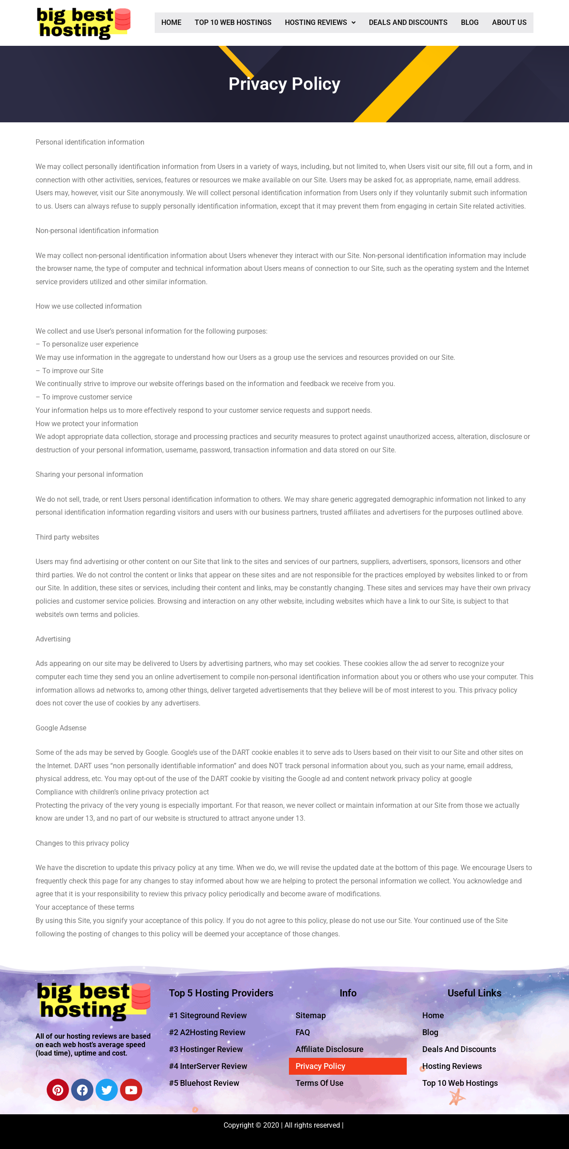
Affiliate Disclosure (330, 1049)
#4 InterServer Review (208, 1066)
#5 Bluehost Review (204, 1083)
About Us (509, 22)
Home (171, 22)
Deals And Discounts (408, 22)
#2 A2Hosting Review (207, 1032)
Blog (470, 22)
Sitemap (311, 1015)
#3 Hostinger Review (206, 1049)
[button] (320, 22)
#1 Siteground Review (208, 1015)
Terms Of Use (320, 1083)
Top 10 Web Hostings (233, 22)
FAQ (303, 1032)
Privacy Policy (320, 1066)
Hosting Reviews (320, 22)
